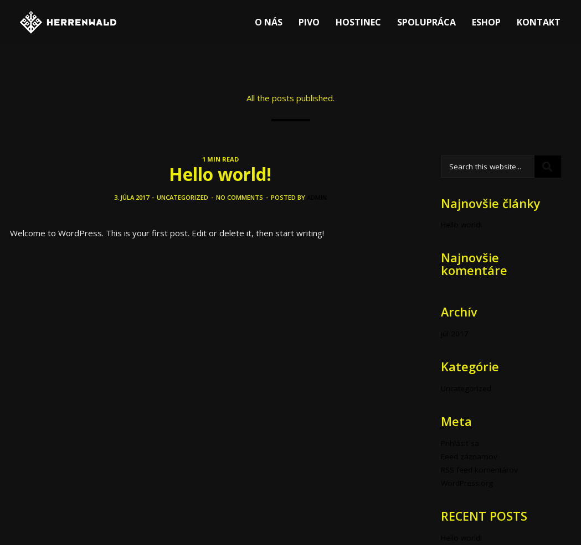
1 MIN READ (220, 159)
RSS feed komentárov (479, 470)
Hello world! (220, 174)
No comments (239, 197)
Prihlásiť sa (460, 443)
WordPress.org (467, 483)
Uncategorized (182, 197)
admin (317, 197)
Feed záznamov (469, 456)
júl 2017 (455, 334)
